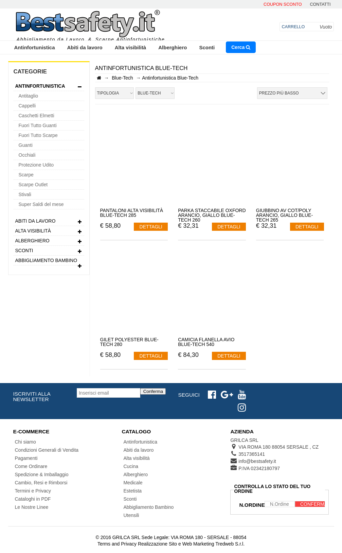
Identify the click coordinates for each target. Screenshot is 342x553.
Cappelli (27, 105)
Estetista (132, 491)
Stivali (25, 194)
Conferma (153, 391)
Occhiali (27, 155)
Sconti (207, 47)
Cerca (240, 47)
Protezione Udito (36, 165)
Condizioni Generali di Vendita (47, 450)
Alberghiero (172, 47)
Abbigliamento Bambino (49, 261)
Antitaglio (28, 96)
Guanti (26, 145)
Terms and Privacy (117, 544)
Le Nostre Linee (32, 507)
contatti (320, 4)
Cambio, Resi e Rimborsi (41, 482)
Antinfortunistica (34, 47)
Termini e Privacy (33, 491)
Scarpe (26, 174)
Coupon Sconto (283, 4)
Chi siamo (25, 442)
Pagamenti (26, 458)
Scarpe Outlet (33, 184)
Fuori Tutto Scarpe (38, 135)
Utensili (131, 515)
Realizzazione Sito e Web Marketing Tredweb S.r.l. (191, 544)
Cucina (130, 466)
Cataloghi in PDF (33, 499)
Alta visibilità (130, 47)
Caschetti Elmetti (36, 115)
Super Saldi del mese (41, 204)
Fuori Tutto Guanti (38, 125)
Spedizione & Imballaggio (42, 474)
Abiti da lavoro (85, 47)
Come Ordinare (31, 466)
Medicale (132, 482)
